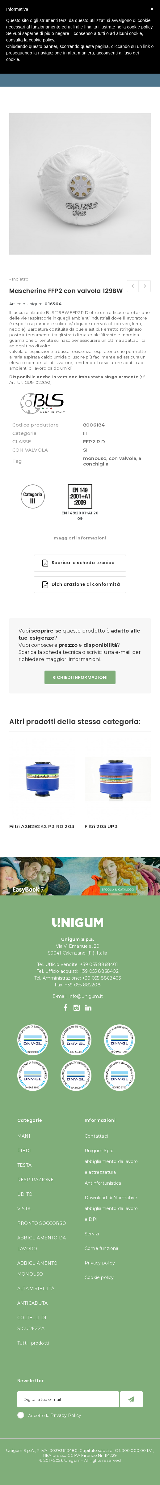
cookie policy (41, 39)
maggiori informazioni (80, 537)
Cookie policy (99, 1277)
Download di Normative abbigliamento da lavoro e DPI (111, 1208)
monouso (94, 458)
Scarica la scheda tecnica (78, 563)
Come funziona (102, 1248)
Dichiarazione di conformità (81, 584)
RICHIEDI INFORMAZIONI (80, 677)
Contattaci (96, 1136)
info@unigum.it (86, 996)
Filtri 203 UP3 (101, 826)
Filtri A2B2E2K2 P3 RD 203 (41, 826)
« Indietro (18, 279)
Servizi (92, 1234)
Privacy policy (100, 1263)
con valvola (122, 458)
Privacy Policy (65, 1415)
